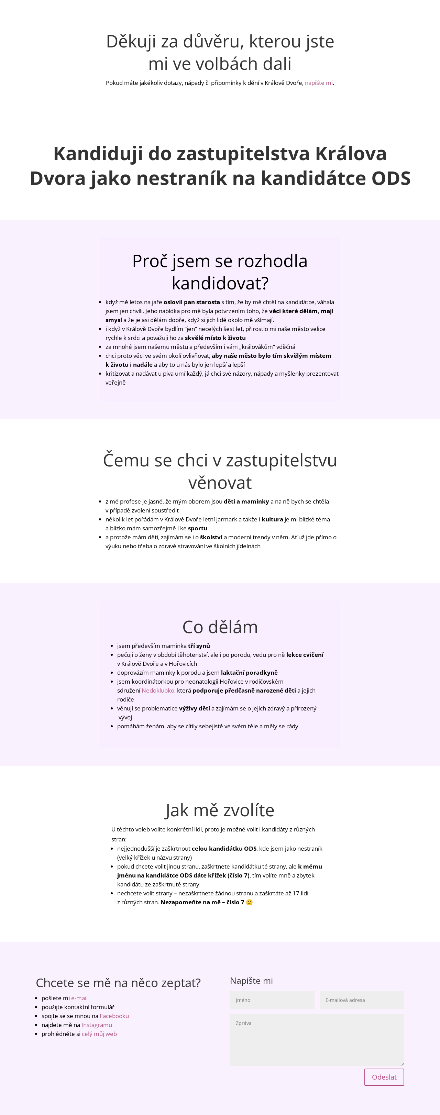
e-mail (79, 998)
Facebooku (114, 1016)
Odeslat (384, 1077)
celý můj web (99, 1034)
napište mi (319, 83)
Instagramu (96, 1025)
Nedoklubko (158, 690)
